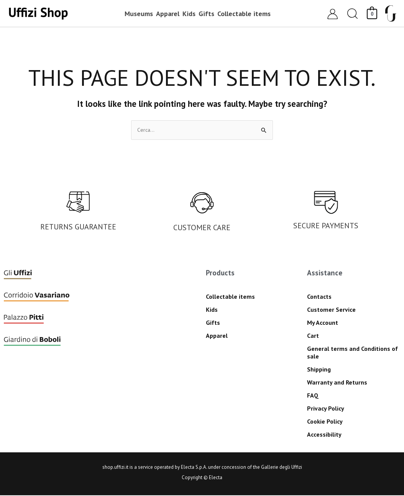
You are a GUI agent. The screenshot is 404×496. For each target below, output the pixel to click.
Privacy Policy (325, 409)
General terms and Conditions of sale (352, 353)
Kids (212, 310)
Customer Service (331, 310)
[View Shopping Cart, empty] (372, 13)
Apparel (217, 336)
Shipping (319, 370)
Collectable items (230, 297)
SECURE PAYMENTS (325, 226)
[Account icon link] (332, 13)
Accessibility (324, 435)
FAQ (313, 396)
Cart (313, 336)
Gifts (213, 323)
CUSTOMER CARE (201, 228)
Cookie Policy (325, 422)
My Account (322, 323)
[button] (352, 13)
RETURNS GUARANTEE (78, 227)
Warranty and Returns (337, 383)
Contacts (319, 297)
